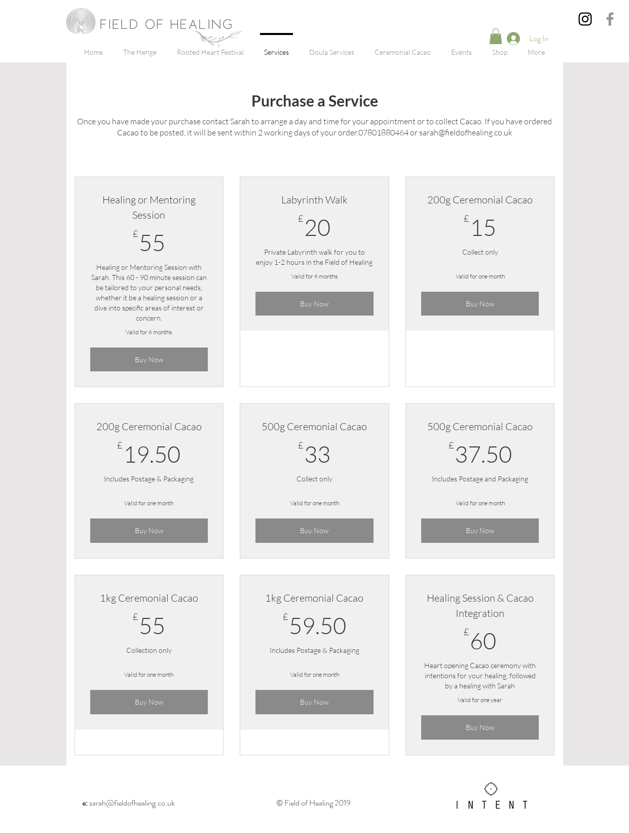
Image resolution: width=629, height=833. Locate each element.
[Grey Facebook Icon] (610, 19)
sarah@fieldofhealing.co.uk (128, 803)
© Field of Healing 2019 (314, 803)
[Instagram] (585, 19)
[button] (495, 36)
